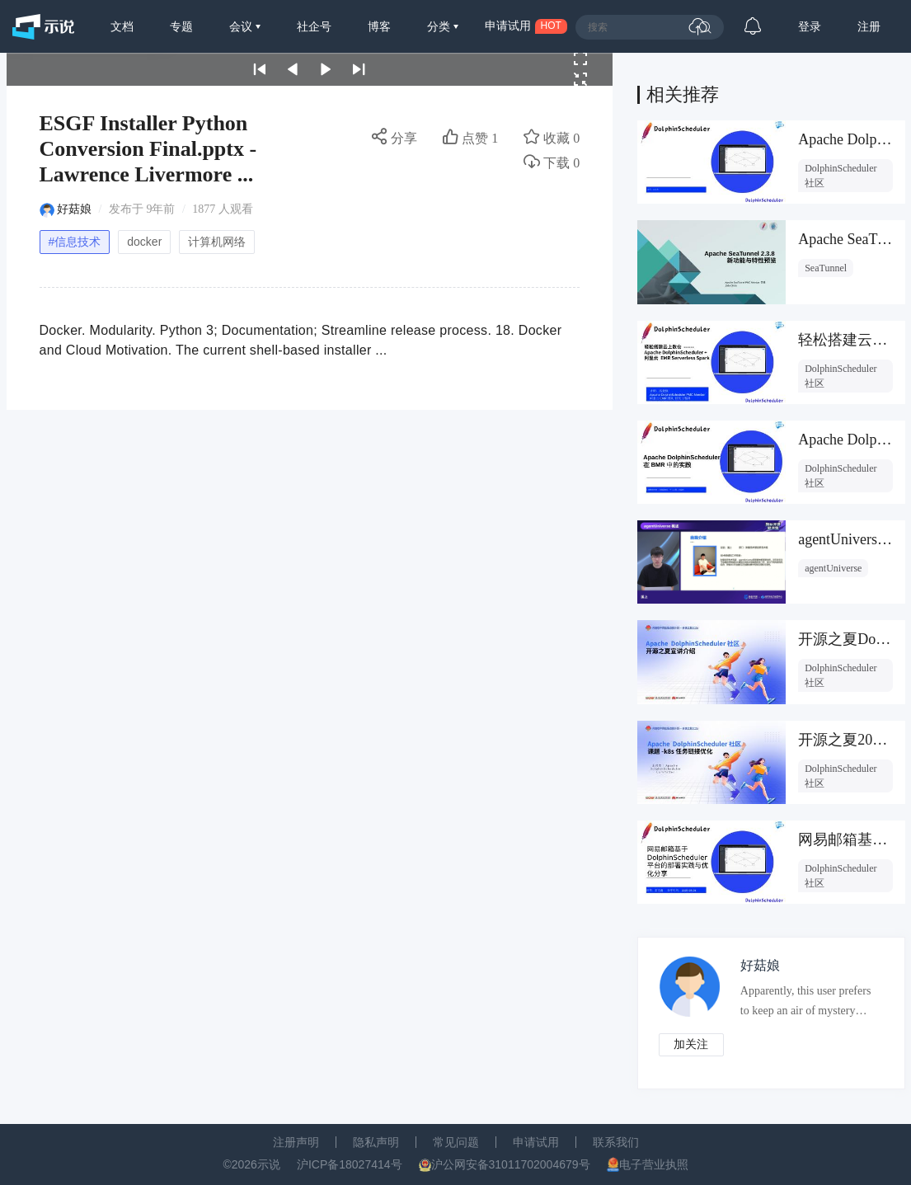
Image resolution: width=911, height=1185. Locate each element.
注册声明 (296, 1142)
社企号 (314, 26)
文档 (122, 26)
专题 (181, 26)
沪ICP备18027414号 (349, 1164)
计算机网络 (217, 241)
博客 (379, 26)
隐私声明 (376, 1142)
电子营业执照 (653, 1164)
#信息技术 (75, 241)
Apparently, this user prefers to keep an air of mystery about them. (806, 1004)
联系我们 (616, 1142)
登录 (809, 26)
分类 (440, 26)
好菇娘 (74, 209)
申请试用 (536, 1142)
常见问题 (456, 1142)
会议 (242, 26)
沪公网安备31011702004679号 (510, 1164)
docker (144, 241)
